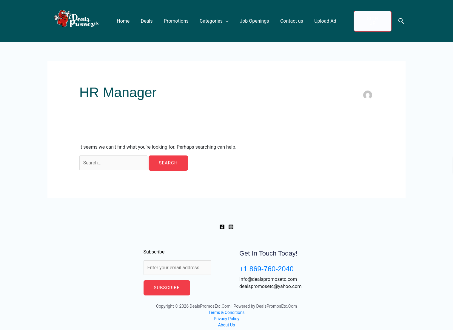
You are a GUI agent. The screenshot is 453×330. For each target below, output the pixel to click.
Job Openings (252, 18)
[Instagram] (231, 222)
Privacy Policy (226, 314)
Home (127, 18)
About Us (226, 320)
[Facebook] (222, 222)
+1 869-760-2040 (266, 264)
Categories (211, 18)
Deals (150, 18)
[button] (401, 19)
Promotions (177, 18)
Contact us (288, 18)
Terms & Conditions (226, 308)
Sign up (370, 18)
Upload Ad (320, 18)
